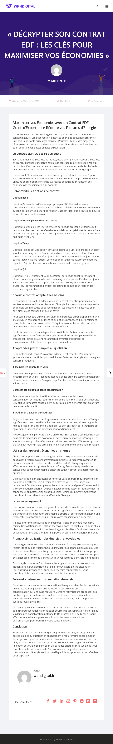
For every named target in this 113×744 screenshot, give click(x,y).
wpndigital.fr (44, 675)
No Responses (97, 101)
